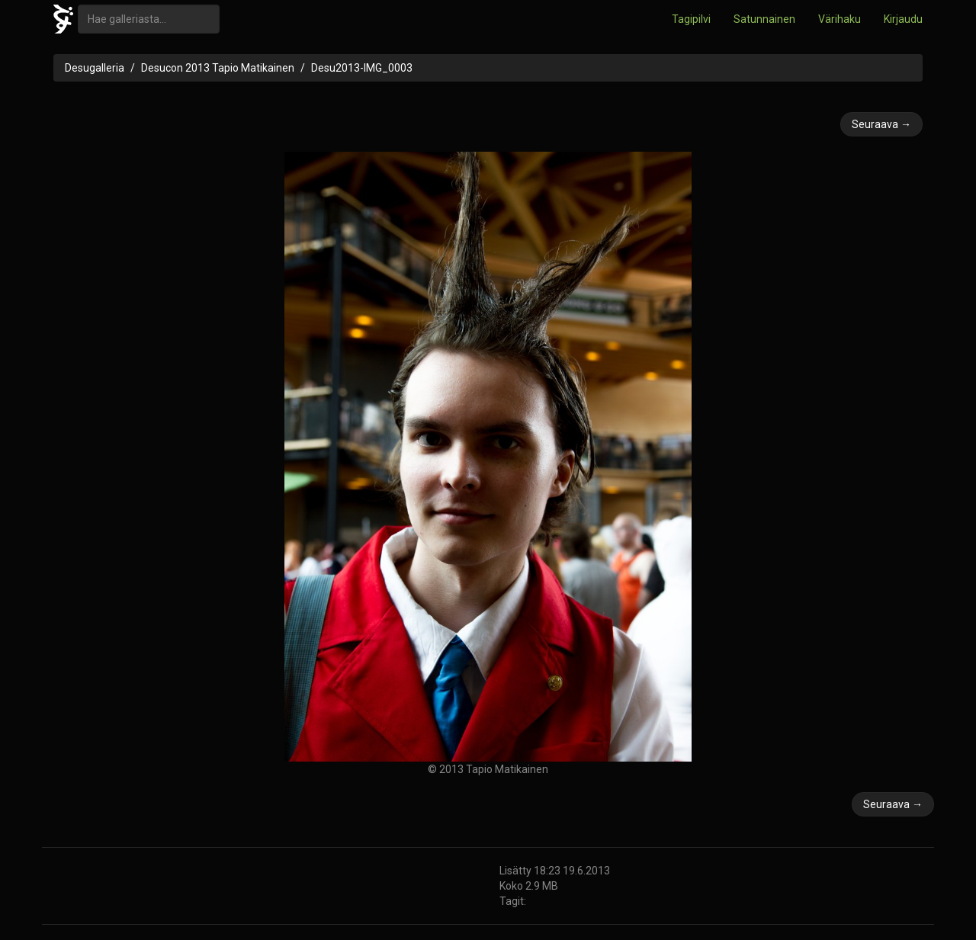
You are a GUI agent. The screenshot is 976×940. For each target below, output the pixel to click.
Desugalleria (94, 68)
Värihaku (839, 19)
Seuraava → (881, 124)
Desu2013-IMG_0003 (362, 68)
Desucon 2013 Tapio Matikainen (217, 68)
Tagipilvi (691, 19)
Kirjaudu (903, 19)
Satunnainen (764, 19)
